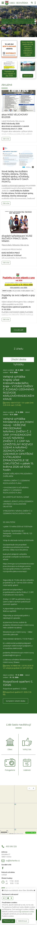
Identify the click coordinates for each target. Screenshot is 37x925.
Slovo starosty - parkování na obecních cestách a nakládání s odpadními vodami (28, 48)
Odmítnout (22, 921)
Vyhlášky (18, 364)
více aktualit (18, 330)
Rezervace (28, 76)
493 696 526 (11, 846)
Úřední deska (18, 359)
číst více (6, 139)
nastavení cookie (26, 912)
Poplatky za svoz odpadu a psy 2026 (9, 74)
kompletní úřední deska (15, 701)
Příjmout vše (8, 921)
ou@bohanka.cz (13, 861)
